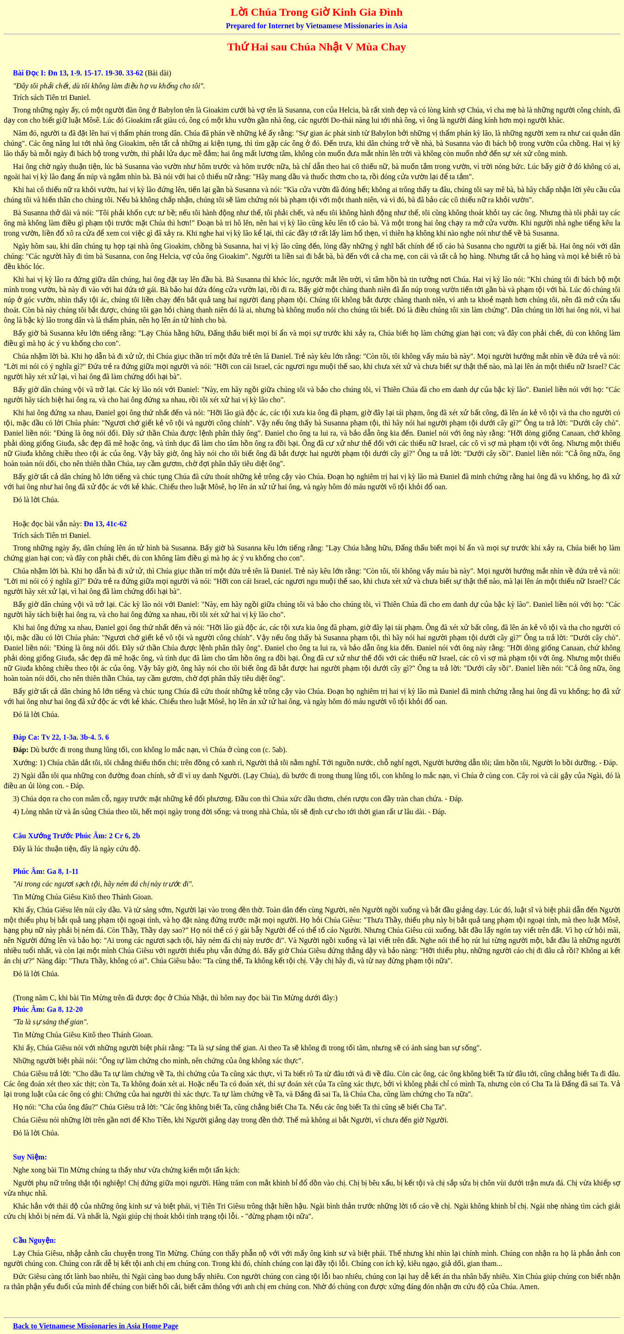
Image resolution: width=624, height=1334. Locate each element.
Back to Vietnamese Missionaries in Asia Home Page (95, 1326)
